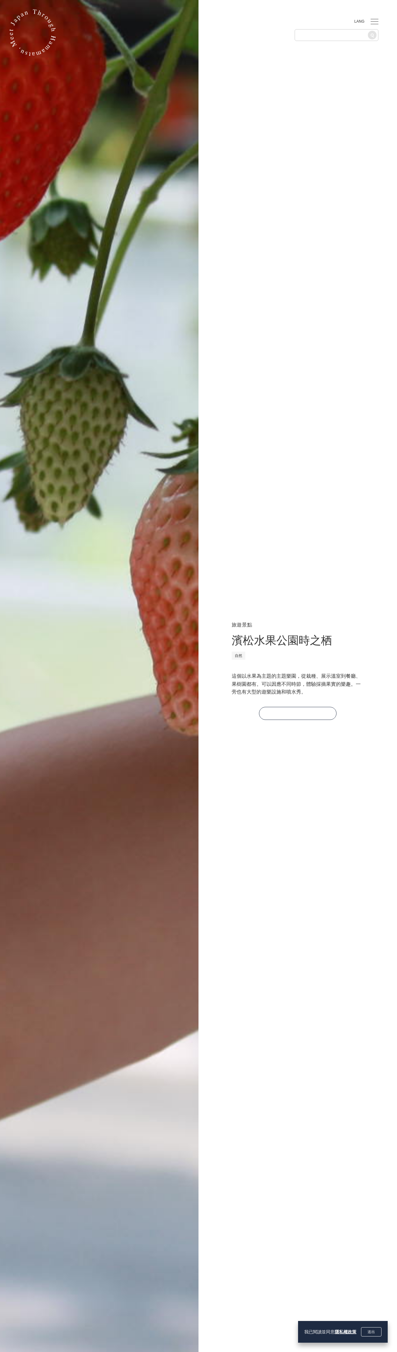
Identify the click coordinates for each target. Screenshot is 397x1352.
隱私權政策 (345, 1331)
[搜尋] (372, 35)
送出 (371, 1332)
